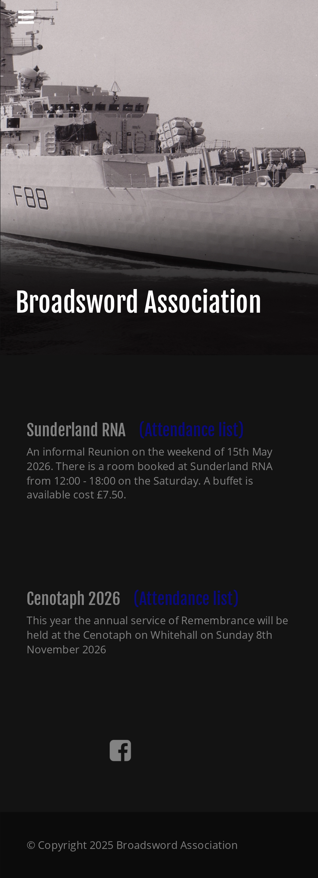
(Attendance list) (191, 430)
